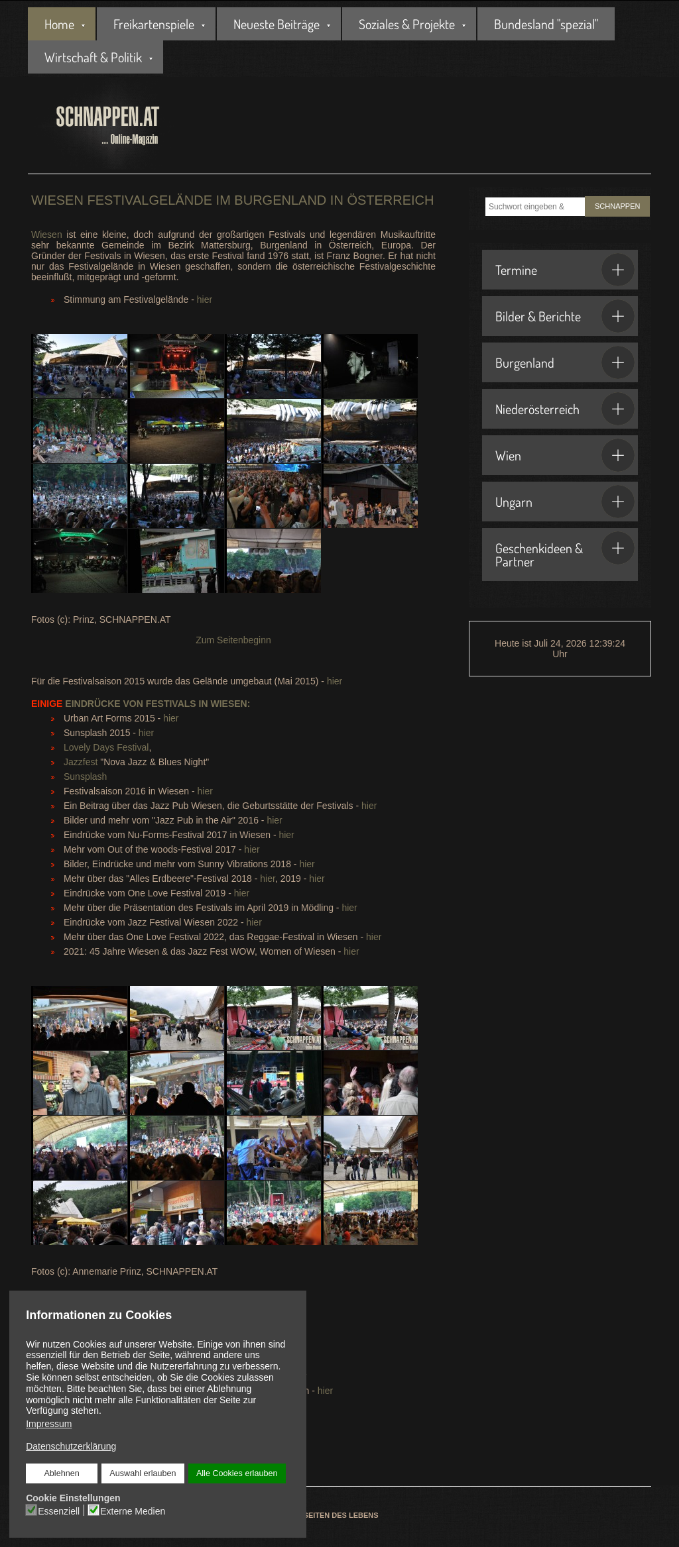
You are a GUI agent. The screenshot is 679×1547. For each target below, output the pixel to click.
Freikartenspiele (153, 23)
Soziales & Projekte (407, 23)
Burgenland (565, 362)
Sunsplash (85, 776)
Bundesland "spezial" (546, 23)
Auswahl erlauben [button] (142, 1473)
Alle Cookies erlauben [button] (237, 1473)
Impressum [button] (49, 1423)
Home (59, 23)
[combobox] (535, 206)
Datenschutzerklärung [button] (71, 1446)
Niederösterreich (565, 408)
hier (204, 299)
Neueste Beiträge (276, 23)
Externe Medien (132, 1511)
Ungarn (565, 501)
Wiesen (46, 234)
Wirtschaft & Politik (93, 57)
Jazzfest (80, 762)
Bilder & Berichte (565, 316)
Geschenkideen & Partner (565, 550)
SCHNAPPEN (617, 206)
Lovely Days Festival (106, 747)
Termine (565, 269)
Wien (565, 455)
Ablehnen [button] (61, 1473)
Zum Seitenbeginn (233, 640)
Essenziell (59, 1511)
